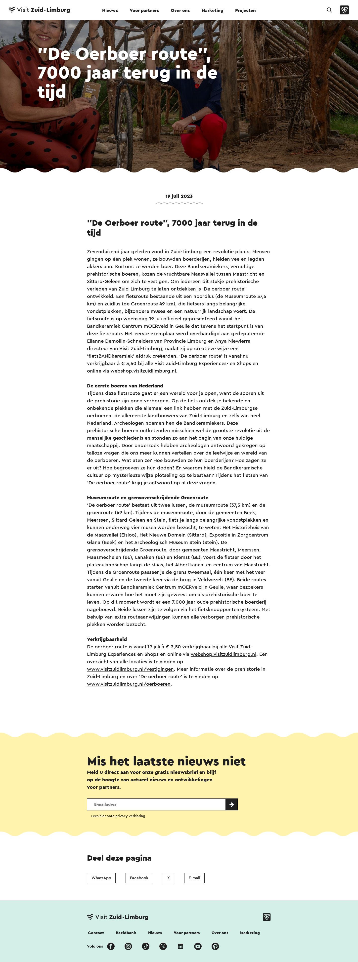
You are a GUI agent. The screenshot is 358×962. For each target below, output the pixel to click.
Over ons (180, 10)
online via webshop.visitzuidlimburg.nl (131, 371)
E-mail (194, 878)
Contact (96, 933)
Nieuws (110, 10)
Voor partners (144, 10)
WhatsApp (101, 878)
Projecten (245, 10)
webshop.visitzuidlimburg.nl (223, 654)
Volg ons (95, 946)
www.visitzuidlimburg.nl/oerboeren (129, 684)
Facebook (139, 878)
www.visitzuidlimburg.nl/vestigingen (130, 669)
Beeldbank (126, 933)
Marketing (212, 10)
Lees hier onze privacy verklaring (118, 816)
